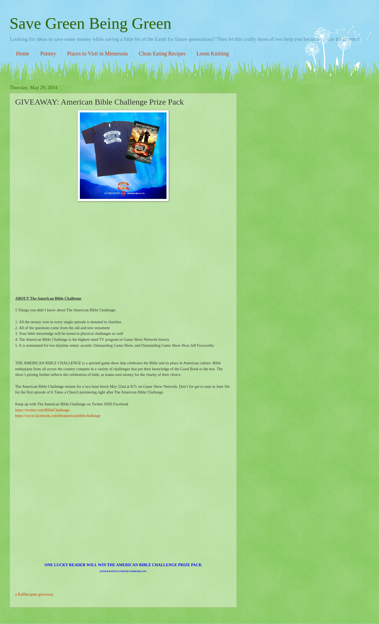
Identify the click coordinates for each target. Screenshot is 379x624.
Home (22, 53)
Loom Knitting (213, 53)
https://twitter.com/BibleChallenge (42, 410)
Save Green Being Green (90, 23)
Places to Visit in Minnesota (97, 53)
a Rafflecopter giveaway (34, 594)
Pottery (48, 53)
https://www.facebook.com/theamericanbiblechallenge (57, 415)
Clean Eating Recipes (162, 53)
